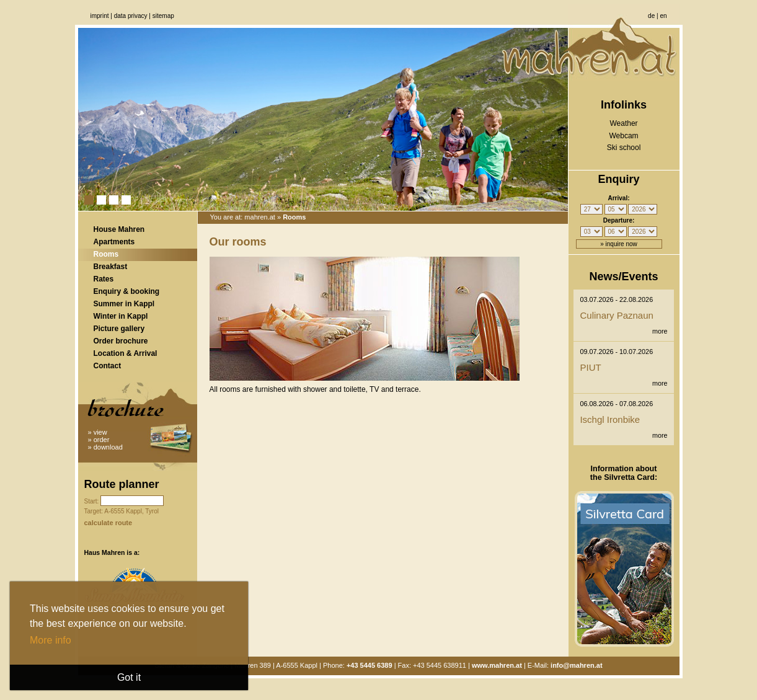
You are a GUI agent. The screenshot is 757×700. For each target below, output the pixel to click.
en (663, 15)
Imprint (100, 15)
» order (99, 439)
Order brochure (121, 341)
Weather (623, 123)
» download (105, 447)
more (660, 331)
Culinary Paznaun (616, 315)
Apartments (114, 241)
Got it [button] (129, 677)
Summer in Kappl (124, 303)
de (651, 15)
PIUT (590, 367)
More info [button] (50, 640)
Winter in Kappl (121, 316)
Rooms (106, 254)
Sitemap (163, 15)
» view (97, 432)
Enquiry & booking (127, 291)
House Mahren (119, 229)
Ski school (624, 147)
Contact (108, 365)
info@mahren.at (576, 665)
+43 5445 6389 (369, 665)
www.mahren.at (497, 665)
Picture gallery (119, 328)
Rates (104, 279)
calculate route (108, 522)
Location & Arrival (125, 353)
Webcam (623, 135)
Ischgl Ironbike (610, 419)
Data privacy (131, 15)
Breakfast (111, 266)
